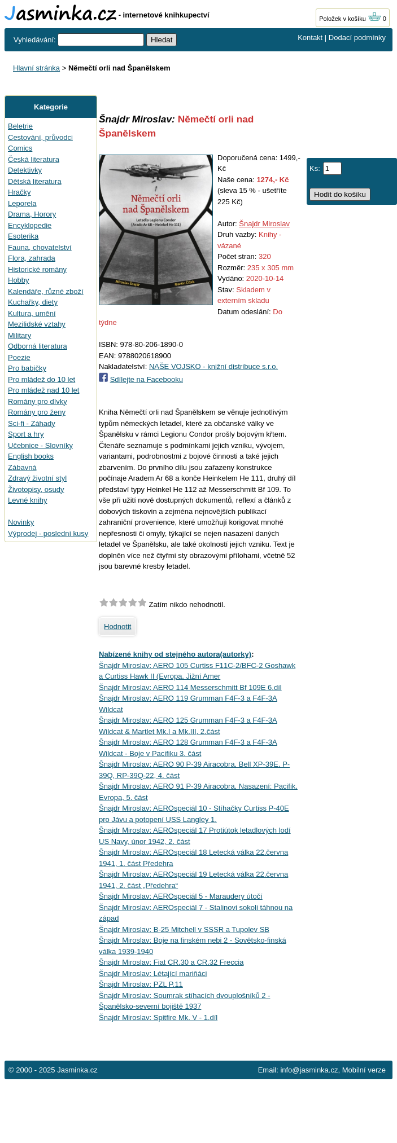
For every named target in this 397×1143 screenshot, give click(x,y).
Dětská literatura (35, 181)
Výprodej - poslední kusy (48, 533)
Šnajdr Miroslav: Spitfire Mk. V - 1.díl (158, 1017)
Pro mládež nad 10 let (43, 390)
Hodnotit (117, 626)
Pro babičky (27, 368)
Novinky (21, 522)
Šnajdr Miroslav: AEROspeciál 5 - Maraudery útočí (181, 896)
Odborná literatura (37, 346)
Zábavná (22, 467)
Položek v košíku (350, 18)
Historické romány (37, 269)
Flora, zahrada (31, 258)
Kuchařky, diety (33, 302)
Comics (20, 148)
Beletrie (20, 126)
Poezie (19, 357)
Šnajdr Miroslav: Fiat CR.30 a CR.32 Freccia (171, 962)
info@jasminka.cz (309, 1070)
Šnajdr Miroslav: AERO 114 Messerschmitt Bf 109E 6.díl (190, 687)
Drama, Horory (32, 214)
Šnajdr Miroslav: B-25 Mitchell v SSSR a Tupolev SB (184, 929)
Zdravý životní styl (37, 478)
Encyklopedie (29, 225)
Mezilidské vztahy (37, 324)
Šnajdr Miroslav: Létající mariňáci (153, 973)
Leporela (22, 203)
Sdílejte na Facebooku (146, 379)
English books (31, 456)
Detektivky (25, 170)
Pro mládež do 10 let (41, 379)
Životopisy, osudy (36, 489)
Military (19, 335)
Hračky (19, 192)
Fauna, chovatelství (40, 247)
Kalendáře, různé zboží (46, 291)
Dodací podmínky (357, 37)
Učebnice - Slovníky (40, 445)
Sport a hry (26, 434)
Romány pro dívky (37, 401)
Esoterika (23, 236)
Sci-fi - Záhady (31, 423)
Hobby (18, 280)
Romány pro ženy (37, 412)
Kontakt (310, 37)
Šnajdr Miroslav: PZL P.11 (141, 984)
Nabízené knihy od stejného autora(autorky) (175, 654)
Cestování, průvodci (40, 137)
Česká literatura (33, 159)
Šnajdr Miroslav (264, 223)
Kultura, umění (32, 313)
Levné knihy (27, 500)
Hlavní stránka (36, 68)
